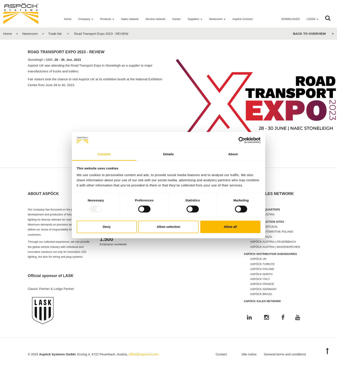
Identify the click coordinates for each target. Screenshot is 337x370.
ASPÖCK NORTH (261, 274)
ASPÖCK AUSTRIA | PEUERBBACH (273, 241)
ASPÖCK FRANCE (262, 284)
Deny (107, 227)
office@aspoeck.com (144, 354)
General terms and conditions (285, 354)
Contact (221, 354)
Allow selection (168, 227)
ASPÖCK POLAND (262, 269)
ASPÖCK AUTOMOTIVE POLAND (271, 231)
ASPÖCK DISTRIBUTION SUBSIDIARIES (270, 254)
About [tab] (233, 154)
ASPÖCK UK (258, 258)
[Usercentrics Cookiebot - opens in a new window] (241, 140)
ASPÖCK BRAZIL (261, 294)
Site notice (249, 354)
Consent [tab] (104, 154)
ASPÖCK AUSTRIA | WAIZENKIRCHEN (275, 246)
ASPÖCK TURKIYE (262, 264)
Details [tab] (168, 154)
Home (7, 33)
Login (310, 19)
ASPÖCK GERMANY (263, 289)
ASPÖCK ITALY (260, 279)
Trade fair (55, 33)
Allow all (230, 227)
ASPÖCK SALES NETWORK (262, 301)
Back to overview (309, 33)
